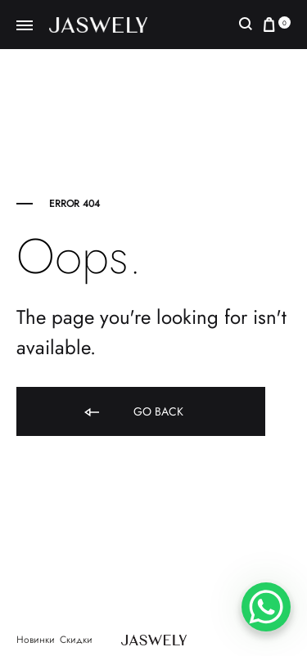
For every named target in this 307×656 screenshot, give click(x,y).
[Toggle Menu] (24, 26)
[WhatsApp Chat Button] (266, 606)
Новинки (35, 639)
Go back (132, 412)
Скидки (76, 639)
